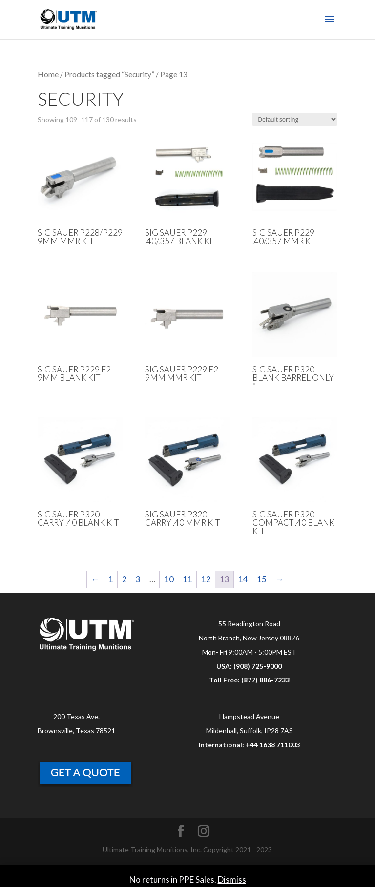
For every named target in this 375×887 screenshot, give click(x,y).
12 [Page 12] (206, 579)
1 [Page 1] (110, 579)
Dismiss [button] (232, 879)
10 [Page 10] (169, 579)
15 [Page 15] (262, 579)
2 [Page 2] (124, 579)
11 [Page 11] (187, 579)
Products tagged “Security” (109, 74)
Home (48, 74)
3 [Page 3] (138, 579)
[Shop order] (294, 119)
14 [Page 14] (243, 579)
